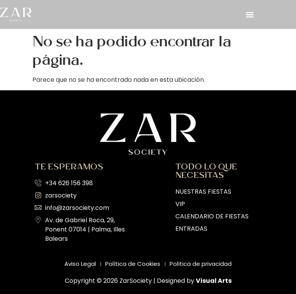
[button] (249, 14)
